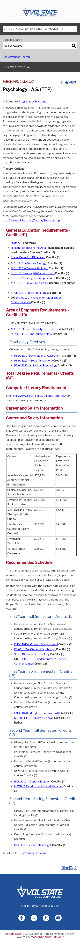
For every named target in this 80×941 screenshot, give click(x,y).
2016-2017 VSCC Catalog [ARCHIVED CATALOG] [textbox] (33, 28)
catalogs (14, 933)
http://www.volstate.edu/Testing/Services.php (31, 220)
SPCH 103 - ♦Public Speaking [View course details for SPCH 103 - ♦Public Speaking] (28, 292)
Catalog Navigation (18, 67)
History (15, 243)
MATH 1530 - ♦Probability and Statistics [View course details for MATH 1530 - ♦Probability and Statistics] (35, 329)
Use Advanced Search (16, 56)
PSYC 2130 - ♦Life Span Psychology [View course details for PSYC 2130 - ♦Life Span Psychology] (35, 365)
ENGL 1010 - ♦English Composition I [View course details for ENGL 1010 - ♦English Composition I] (33, 273)
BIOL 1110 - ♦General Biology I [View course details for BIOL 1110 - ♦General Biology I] (29, 263)
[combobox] (40, 29)
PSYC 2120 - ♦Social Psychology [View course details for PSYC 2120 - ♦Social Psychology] (33, 360)
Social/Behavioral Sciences (28, 257)
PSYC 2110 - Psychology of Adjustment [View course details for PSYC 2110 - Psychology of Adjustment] (37, 355)
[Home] (40, 890)
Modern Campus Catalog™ (47, 937)
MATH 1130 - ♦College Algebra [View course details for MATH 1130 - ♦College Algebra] (30, 283)
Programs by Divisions (32, 101)
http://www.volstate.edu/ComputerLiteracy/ (38, 395)
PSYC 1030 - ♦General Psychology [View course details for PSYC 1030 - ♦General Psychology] (31, 334)
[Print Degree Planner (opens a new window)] (62, 82)
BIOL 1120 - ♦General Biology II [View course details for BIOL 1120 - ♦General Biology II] (29, 268)
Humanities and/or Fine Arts (28, 247)
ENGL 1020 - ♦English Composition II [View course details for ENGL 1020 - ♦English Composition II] (33, 278)
